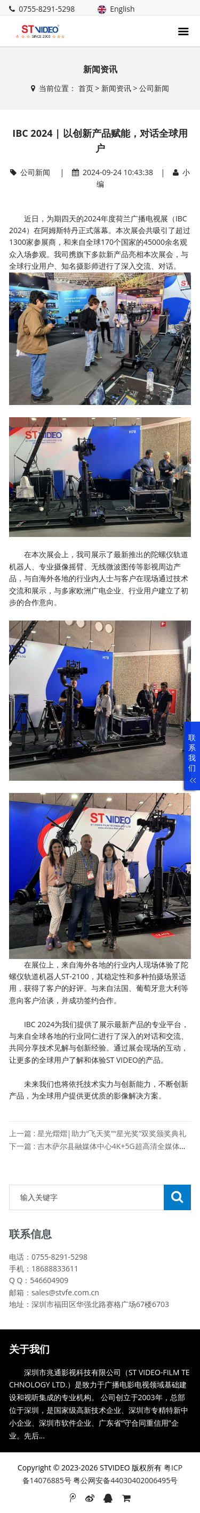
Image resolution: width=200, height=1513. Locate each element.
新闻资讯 (116, 88)
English (116, 9)
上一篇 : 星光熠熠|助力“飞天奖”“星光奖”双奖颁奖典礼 (97, 1133)
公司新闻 (154, 88)
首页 (85, 88)
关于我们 (29, 1349)
